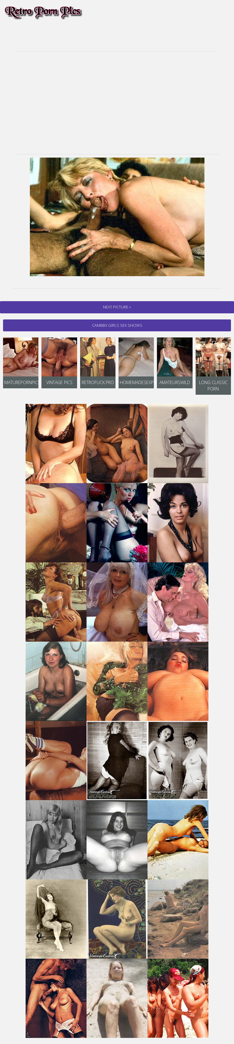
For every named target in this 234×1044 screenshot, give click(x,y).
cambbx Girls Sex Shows (117, 325)
